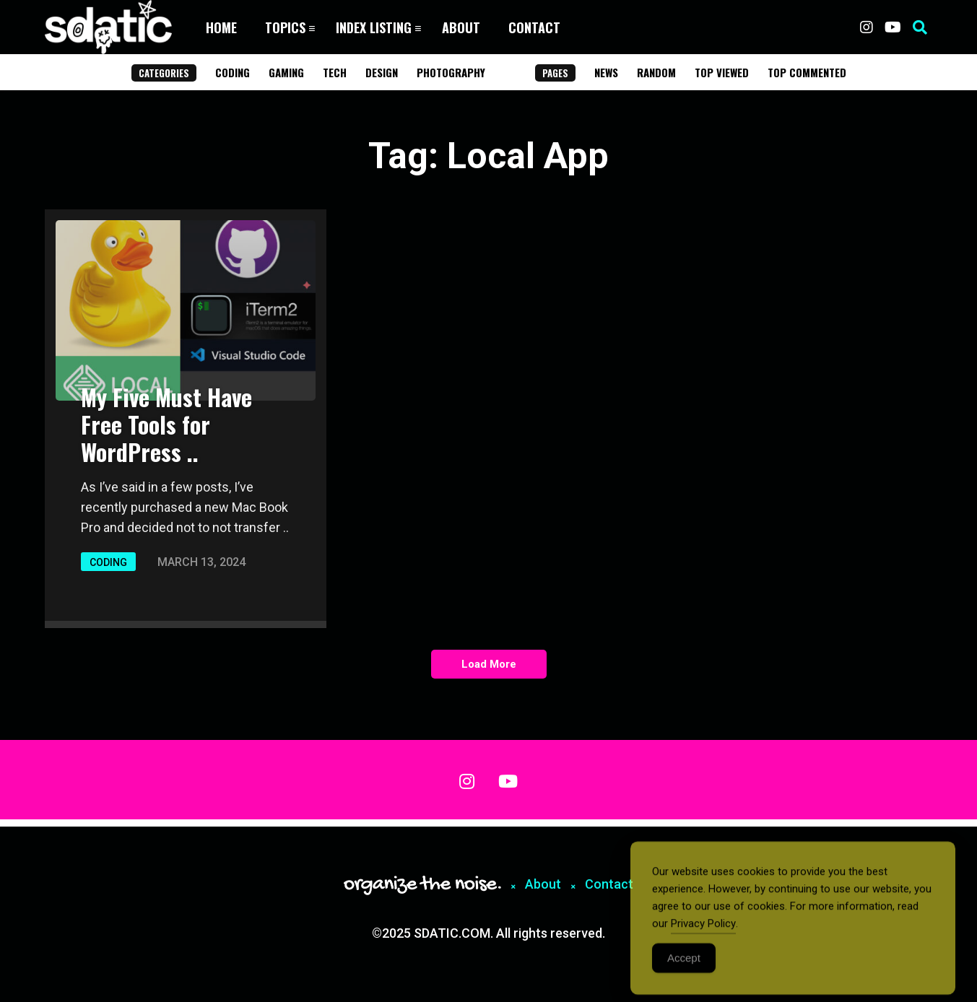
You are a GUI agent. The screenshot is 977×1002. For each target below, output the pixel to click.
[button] (920, 27)
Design (381, 72)
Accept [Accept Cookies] (683, 966)
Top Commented (807, 72)
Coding (232, 72)
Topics (285, 27)
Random (656, 72)
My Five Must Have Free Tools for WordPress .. (166, 424)
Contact (534, 27)
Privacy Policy (703, 931)
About (461, 27)
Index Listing (374, 27)
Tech (335, 72)
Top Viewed (722, 72)
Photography (451, 72)
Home (221, 27)
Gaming (286, 72)
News (606, 72)
